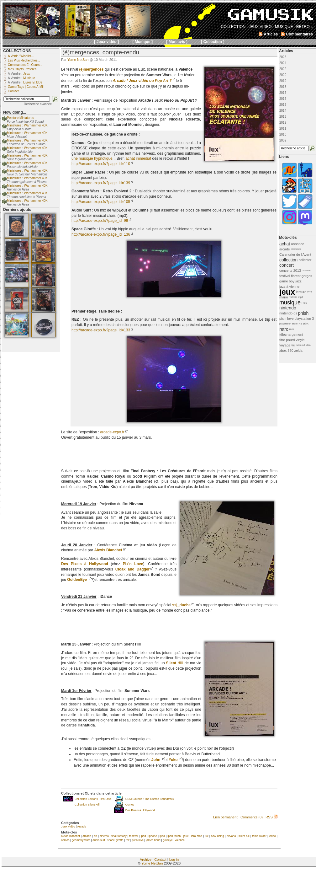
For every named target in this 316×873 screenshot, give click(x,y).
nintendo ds (288, 313)
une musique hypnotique (92, 158)
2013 (282, 116)
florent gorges (301, 276)
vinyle (300, 340)
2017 (282, 92)
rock (291, 329)
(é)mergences (91, 69)
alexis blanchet (70, 836)
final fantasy (119, 836)
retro (283, 329)
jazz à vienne (289, 286)
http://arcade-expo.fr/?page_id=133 (100, 330)
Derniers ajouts (17, 209)
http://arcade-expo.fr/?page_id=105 (100, 202)
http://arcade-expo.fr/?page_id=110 (100, 164)
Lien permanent (225, 817)
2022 (282, 69)
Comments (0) (251, 817)
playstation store (288, 323)
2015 (282, 104)
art (95, 836)
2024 (282, 63)
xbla (308, 345)
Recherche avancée (38, 104)
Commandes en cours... (25, 65)
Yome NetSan (77, 60)
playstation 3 (304, 318)
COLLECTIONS (17, 51)
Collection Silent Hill (87, 804)
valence (180, 840)
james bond (153, 840)
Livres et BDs (32, 82)
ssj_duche (181, 605)
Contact (160, 859)
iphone (153, 836)
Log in (174, 859)
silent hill (244, 836)
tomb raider (259, 836)
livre (309, 291)
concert (286, 265)
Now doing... (14, 112)
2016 (282, 98)
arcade (86, 836)
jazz (298, 281)
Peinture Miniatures (20, 118)
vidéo (272, 836)
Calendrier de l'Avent (295, 254)
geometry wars (81, 840)
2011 (282, 128)
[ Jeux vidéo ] (106, 42)
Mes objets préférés (22, 69)
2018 (282, 86)
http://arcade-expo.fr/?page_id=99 (99, 220)
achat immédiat (138, 158)
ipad (143, 836)
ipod (162, 836)
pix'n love (138, 840)
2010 (282, 134)
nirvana (231, 836)
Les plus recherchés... (24, 60)
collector (304, 260)
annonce (297, 244)
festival (133, 836)
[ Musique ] (142, 42)
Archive (145, 859)
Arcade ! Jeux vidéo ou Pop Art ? (142, 80)
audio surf (98, 840)
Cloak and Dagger (132, 569)
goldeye (168, 840)
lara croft (196, 836)
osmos (65, 840)
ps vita (303, 324)
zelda (298, 350)
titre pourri (287, 340)
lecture (301, 292)
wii (293, 345)
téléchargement (291, 334)
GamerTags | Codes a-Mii (26, 86)
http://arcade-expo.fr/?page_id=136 (100, 234)
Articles (286, 51)
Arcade (81, 826)
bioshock (296, 249)
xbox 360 (286, 350)
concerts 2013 (290, 270)
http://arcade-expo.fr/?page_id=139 (100, 183)
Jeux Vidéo (68, 826)
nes (304, 302)
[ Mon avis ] (176, 42)
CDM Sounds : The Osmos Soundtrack (149, 799)
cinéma (104, 836)
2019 (282, 81)
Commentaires (299, 34)
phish (303, 313)
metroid (293, 297)
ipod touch (174, 836)
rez (128, 840)
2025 (282, 57)
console (306, 270)
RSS (271, 817)
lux (206, 836)
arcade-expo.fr (112, 432)
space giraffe (115, 840)
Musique (29, 78)
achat (284, 243)
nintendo (287, 307)
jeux (186, 836)
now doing (217, 836)
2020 (282, 75)
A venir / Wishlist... (21, 56)
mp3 (300, 297)
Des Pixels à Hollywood (140, 810)
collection (288, 259)
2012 (282, 122)
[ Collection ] (212, 42)
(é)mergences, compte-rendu (100, 52)
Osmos (129, 804)
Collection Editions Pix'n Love (93, 799)
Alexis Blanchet (108, 550)
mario (283, 297)
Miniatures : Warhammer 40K (27, 125)
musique (290, 302)
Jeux (26, 73)
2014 (282, 110)
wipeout (300, 345)
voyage (284, 345)
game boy (286, 281)
